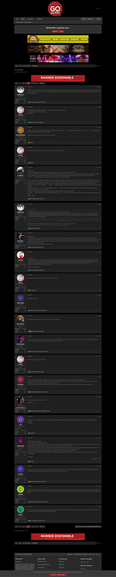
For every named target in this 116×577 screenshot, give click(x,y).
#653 (100, 356)
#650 (100, 295)
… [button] (21, 83)
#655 (100, 396)
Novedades (30, 19)
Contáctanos (69, 554)
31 (23, 83)
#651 (100, 315)
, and (37, 270)
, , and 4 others (37, 198)
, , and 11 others (39, 351)
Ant (16, 83)
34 (30, 83)
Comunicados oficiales (44, 564)
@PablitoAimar (88, 130)
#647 (100, 233)
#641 (100, 86)
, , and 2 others (36, 247)
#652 (100, 336)
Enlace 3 (61, 567)
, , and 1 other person (38, 310)
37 (37, 83)
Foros (22, 19)
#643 (100, 127)
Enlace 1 (61, 561)
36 (35, 83)
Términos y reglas (77, 554)
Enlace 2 (61, 564)
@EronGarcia (48, 400)
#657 (100, 437)
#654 (100, 376)
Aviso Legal (84, 554)
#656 (100, 416)
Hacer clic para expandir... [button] (64, 220)
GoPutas (35, 402)
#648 (100, 252)
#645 (100, 167)
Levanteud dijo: (32, 208)
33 (28, 83)
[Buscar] (98, 19)
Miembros (39, 19)
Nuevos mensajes (19, 22)
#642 (100, 106)
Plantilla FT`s (41, 567)
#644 (100, 147)
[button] (34, 19)
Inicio (17, 19)
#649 (100, 274)
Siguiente (42, 83)
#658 (100, 466)
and (36, 122)
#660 (100, 506)
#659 (100, 486)
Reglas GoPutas (42, 561)
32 (25, 83)
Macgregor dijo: (32, 256)
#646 (100, 204)
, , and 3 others (38, 102)
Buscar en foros (27, 22)
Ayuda (89, 554)
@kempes (65, 130)
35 (32, 83)
